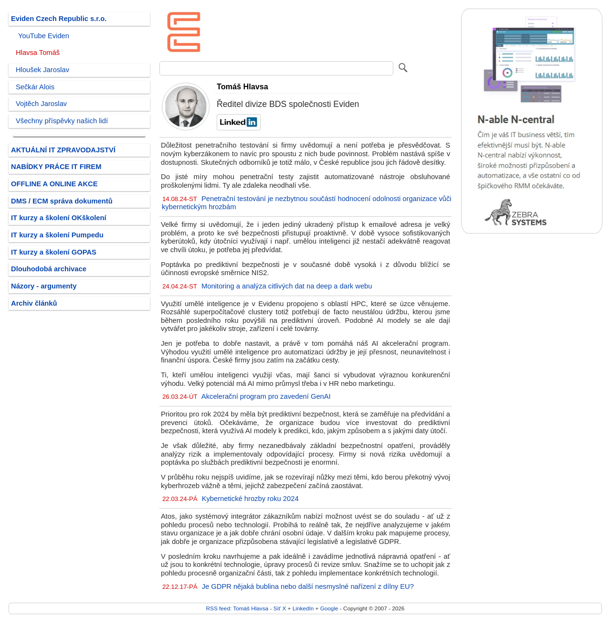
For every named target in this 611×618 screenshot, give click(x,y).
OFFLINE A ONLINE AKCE (54, 184)
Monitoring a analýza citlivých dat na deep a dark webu (286, 286)
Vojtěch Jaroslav (41, 103)
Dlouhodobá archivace (48, 269)
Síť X (280, 608)
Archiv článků (34, 303)
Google (329, 608)
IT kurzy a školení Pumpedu (57, 235)
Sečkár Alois (35, 87)
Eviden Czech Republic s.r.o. (58, 18)
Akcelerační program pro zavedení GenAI (266, 396)
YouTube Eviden (43, 36)
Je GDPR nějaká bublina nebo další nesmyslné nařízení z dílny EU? (308, 586)
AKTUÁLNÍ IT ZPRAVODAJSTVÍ (63, 150)
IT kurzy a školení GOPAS (53, 252)
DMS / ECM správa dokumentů (62, 201)
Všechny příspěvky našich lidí (62, 121)
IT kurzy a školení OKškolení (58, 218)
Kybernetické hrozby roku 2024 (250, 498)
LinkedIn (303, 608)
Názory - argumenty (43, 286)
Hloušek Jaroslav (42, 70)
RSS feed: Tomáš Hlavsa (237, 608)
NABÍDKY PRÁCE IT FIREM (56, 166)
